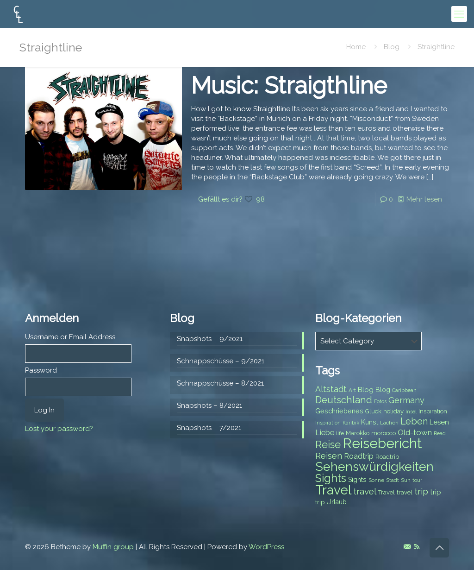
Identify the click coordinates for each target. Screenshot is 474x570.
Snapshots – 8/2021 (209, 405)
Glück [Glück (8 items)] (373, 411)
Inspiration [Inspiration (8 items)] (432, 411)
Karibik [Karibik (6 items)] (351, 422)
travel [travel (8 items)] (404, 492)
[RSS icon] (416, 547)
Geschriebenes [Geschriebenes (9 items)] (339, 411)
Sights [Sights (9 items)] (357, 479)
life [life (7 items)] (340, 433)
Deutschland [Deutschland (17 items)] (343, 399)
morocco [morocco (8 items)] (383, 433)
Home (356, 47)
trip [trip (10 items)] (435, 492)
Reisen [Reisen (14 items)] (328, 456)
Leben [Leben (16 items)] (414, 421)
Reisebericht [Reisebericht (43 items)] (382, 443)
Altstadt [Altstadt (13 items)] (331, 389)
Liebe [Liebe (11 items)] (324, 432)
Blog (391, 47)
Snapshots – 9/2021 (210, 339)
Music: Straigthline (289, 85)
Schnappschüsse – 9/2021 (220, 361)
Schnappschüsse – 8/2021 (220, 383)
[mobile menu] (459, 14)
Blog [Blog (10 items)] (366, 390)
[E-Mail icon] (407, 547)
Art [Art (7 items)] (352, 390)
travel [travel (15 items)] (364, 491)
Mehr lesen (424, 199)
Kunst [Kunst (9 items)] (369, 422)
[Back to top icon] (439, 547)
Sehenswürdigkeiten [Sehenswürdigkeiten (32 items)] (374, 466)
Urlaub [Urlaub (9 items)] (336, 502)
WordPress (266, 547)
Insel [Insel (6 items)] (411, 411)
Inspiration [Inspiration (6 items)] (328, 422)
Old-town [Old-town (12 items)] (415, 432)
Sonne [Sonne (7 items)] (376, 480)
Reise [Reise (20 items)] (328, 444)
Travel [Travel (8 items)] (386, 492)
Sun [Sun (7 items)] (406, 480)
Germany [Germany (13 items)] (406, 400)
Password (41, 370)
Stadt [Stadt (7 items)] (392, 480)
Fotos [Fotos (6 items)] (380, 401)
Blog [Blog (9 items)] (382, 389)
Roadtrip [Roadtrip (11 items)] (359, 456)
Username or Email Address (70, 337)
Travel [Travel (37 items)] (333, 490)
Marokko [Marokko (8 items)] (357, 433)
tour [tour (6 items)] (417, 480)
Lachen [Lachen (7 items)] (389, 422)
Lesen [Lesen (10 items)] (439, 422)
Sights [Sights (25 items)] (330, 478)
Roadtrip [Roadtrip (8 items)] (387, 456)
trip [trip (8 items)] (319, 502)
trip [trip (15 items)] (421, 491)
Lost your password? (59, 428)
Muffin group (113, 547)
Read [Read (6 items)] (440, 433)
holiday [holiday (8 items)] (393, 411)
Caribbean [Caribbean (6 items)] (404, 390)
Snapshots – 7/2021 (209, 428)
